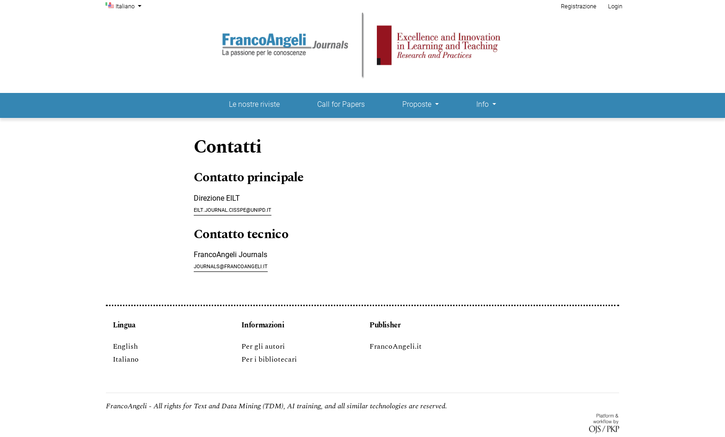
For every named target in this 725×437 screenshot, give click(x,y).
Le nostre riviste (254, 104)
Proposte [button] (417, 104)
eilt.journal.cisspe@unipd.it (232, 209)
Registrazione (578, 6)
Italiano (129, 5)
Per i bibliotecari (269, 359)
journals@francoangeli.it (231, 265)
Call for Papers (341, 104)
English (125, 346)
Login (615, 6)
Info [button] (483, 104)
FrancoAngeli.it (395, 346)
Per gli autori (263, 346)
